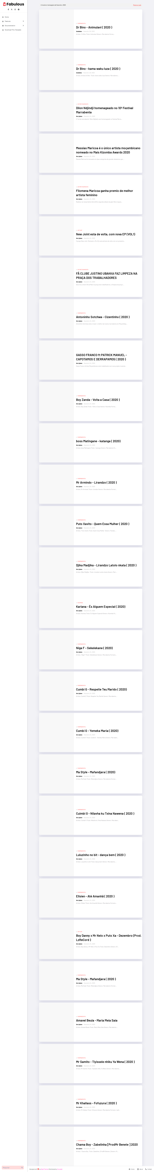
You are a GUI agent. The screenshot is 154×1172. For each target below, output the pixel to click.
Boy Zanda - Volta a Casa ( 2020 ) (98, 399)
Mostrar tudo (137, 5)
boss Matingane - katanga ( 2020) (98, 441)
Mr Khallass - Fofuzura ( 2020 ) (96, 1103)
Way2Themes (44, 1169)
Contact (148, 1169)
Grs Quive (79, 116)
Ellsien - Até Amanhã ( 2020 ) (95, 896)
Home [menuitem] (5, 17)
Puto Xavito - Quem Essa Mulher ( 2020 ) (102, 524)
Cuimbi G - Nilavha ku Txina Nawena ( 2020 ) (105, 813)
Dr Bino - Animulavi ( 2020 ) (94, 27)
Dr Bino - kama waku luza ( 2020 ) (98, 68)
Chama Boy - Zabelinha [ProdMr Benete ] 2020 (107, 1144)
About (140, 1169)
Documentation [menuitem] (8, 25)
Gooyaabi (59, 1169)
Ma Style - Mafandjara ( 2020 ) (96, 979)
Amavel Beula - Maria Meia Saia (96, 1020)
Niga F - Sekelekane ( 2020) (94, 648)
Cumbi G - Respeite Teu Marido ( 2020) (101, 689)
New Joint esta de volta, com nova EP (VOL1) (105, 234)
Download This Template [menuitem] (11, 30)
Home (131, 1169)
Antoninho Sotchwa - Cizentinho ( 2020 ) (103, 317)
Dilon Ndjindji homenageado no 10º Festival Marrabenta (104, 110)
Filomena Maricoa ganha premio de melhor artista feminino (104, 193)
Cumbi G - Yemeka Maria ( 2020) (97, 731)
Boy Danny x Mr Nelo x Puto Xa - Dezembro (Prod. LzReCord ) (108, 938)
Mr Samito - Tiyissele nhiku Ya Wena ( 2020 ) (105, 1062)
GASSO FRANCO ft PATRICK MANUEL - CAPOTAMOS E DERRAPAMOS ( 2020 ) (101, 357)
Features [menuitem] (6, 21)
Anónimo (79, 31)
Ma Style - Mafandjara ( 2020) (95, 772)
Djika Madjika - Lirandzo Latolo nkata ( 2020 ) (106, 565)
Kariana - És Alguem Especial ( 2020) (100, 606)
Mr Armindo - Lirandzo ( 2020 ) (96, 482)
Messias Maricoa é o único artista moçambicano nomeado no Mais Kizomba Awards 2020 (108, 150)
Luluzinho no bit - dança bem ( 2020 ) (100, 855)
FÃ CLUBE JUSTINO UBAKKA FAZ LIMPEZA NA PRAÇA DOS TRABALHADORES (106, 276)
